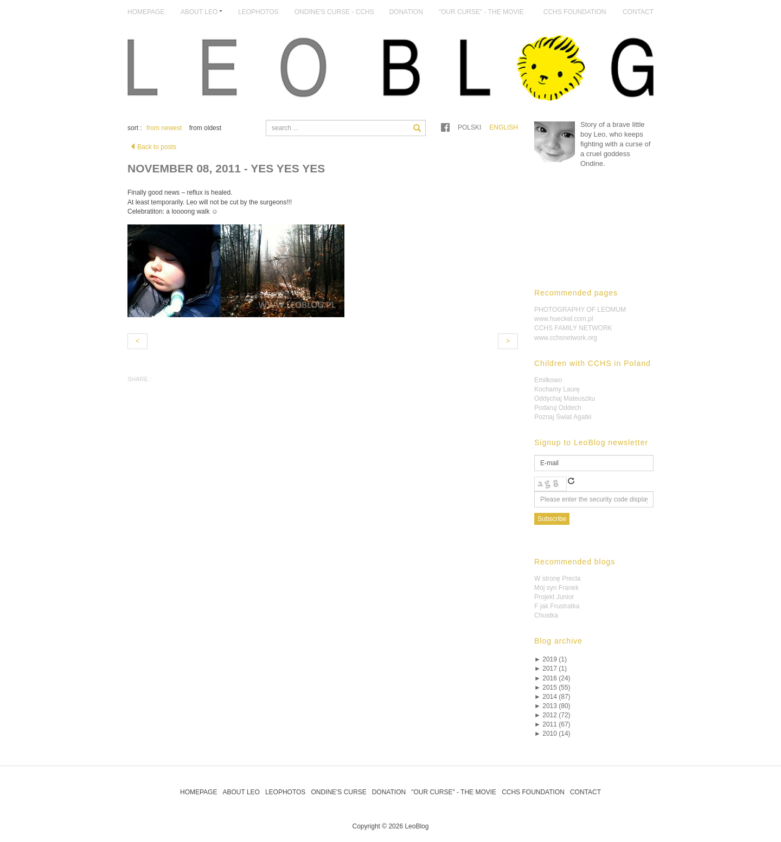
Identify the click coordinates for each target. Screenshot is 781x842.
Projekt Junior (554, 597)
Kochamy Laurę (557, 389)
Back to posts (153, 147)
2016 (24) (552, 678)
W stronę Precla (557, 578)
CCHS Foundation (574, 12)
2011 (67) (552, 724)
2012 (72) (552, 715)
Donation (405, 12)
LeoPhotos (258, 12)
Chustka (546, 615)
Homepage (145, 12)
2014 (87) (552, 696)
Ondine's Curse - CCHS (334, 12)
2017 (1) (550, 668)
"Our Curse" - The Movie (481, 12)
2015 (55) (552, 687)
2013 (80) (552, 706)
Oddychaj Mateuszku (564, 398)
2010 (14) (552, 733)
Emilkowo (548, 380)
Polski (469, 127)
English (503, 127)
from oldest (205, 128)
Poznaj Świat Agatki (562, 417)
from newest (164, 128)
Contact (638, 12)
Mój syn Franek (556, 588)
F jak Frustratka (556, 606)
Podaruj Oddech (557, 408)
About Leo (240, 792)
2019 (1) (550, 659)
